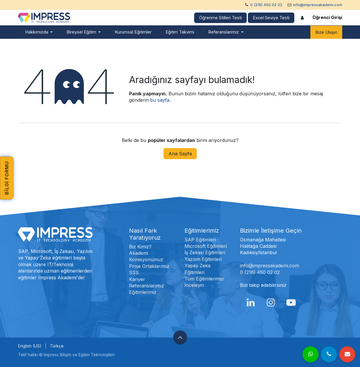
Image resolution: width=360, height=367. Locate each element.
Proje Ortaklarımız (149, 266)
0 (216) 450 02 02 (266, 5)
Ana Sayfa (180, 154)
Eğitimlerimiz (142, 292)
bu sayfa (159, 100)
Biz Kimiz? (140, 247)
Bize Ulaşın (326, 32)
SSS (134, 272)
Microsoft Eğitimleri (206, 246)
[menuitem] (39, 32)
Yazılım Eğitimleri (203, 259)
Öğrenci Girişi (327, 17)
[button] (180, 338)
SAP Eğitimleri (200, 240)
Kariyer (137, 279)
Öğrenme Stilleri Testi (220, 17)
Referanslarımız (146, 286)
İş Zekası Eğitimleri (205, 252)
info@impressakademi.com (317, 5)
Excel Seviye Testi (271, 17)
